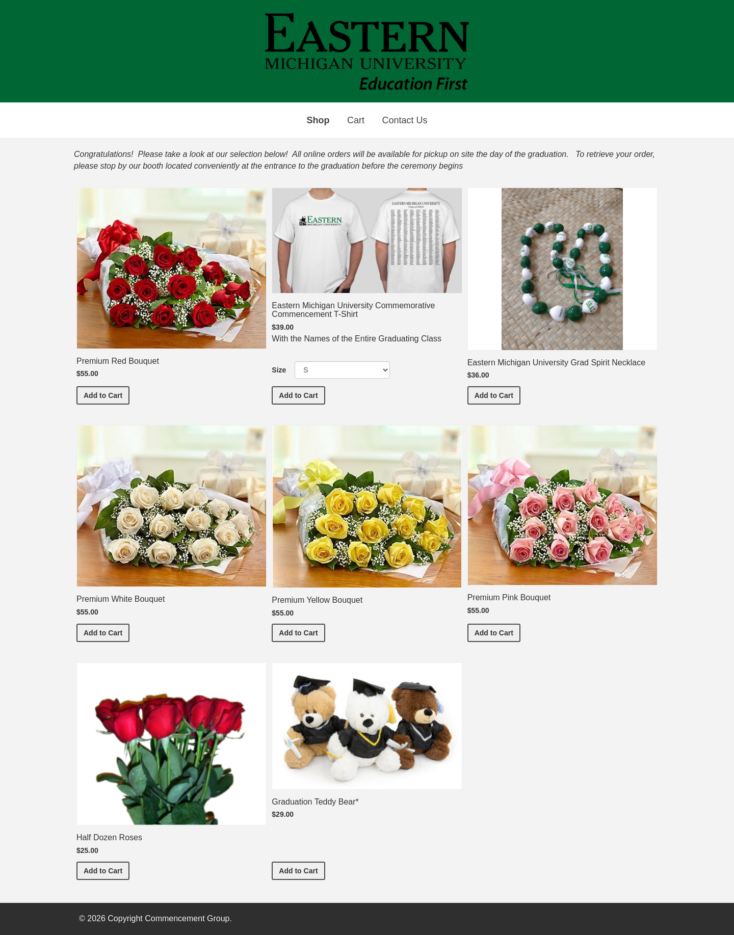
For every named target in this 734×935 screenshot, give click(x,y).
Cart (355, 120)
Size (279, 370)
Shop (318, 120)
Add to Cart (106, 394)
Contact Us (404, 120)
